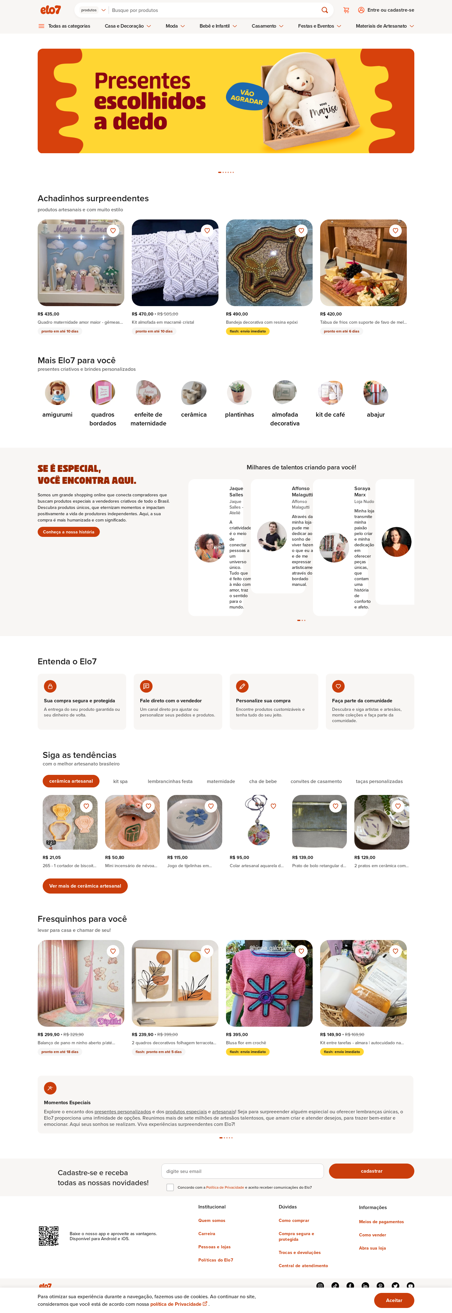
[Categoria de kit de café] (330, 384)
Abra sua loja (372, 1241)
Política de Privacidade (225, 1180)
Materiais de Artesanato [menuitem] (385, 26)
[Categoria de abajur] (376, 384)
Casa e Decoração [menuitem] (128, 26)
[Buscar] (216, 10)
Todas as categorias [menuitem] (69, 26)
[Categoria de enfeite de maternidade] (148, 389)
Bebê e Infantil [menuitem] (218, 26)
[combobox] (92, 10)
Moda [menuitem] (175, 26)
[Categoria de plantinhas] (239, 384)
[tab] (219, 157)
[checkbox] (170, 1180)
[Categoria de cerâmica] (193, 384)
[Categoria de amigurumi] (57, 384)
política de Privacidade (179, 1304)
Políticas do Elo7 (215, 1253)
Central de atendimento (303, 1258)
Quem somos (212, 1213)
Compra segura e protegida (296, 1229)
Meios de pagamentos (381, 1214)
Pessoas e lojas (214, 1239)
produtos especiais (186, 1016)
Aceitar (394, 1300)
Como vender (372, 1227)
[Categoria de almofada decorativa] (284, 389)
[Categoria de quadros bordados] (102, 389)
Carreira (206, 1226)
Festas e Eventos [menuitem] (320, 26)
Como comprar (294, 1213)
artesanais (223, 1016)
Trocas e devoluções (300, 1245)
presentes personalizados (122, 1016)
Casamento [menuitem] (268, 26)
